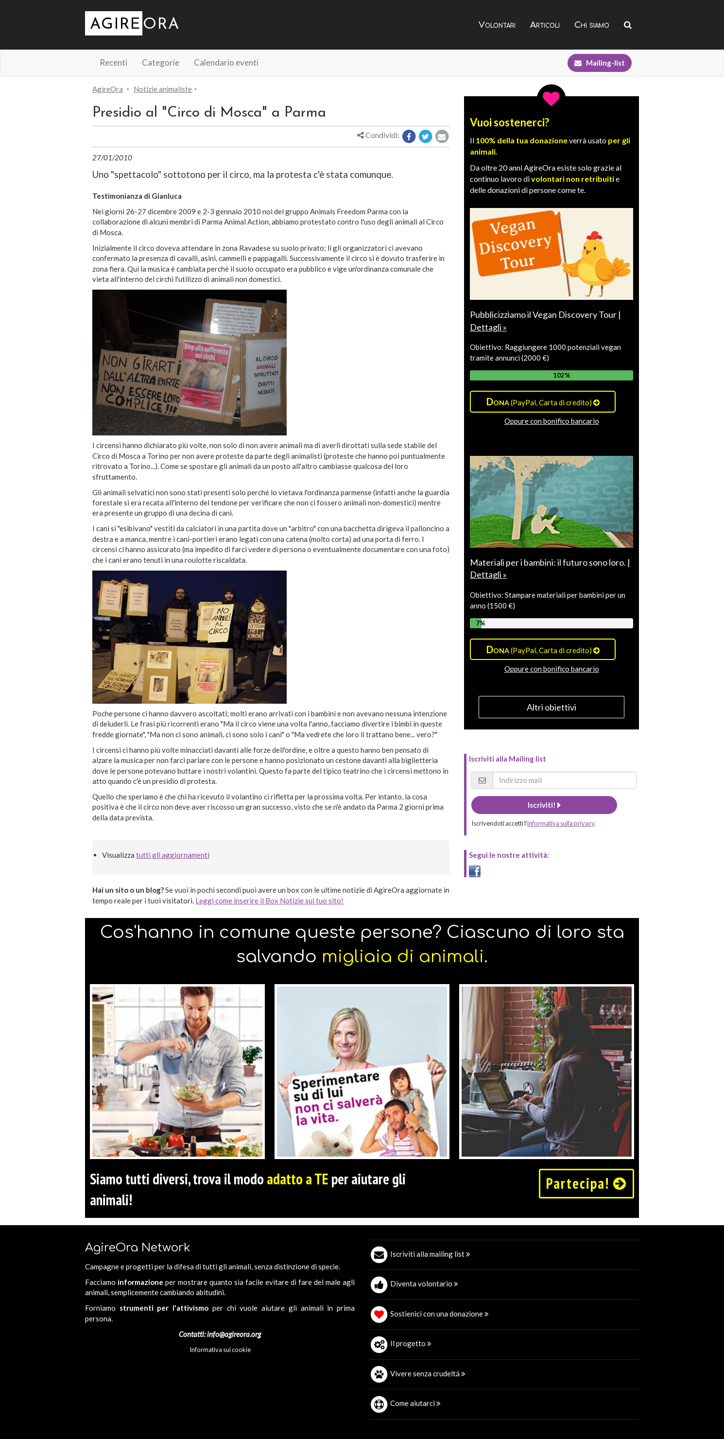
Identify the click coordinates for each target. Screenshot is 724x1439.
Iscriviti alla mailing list (430, 1253)
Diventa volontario (424, 1283)
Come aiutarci (415, 1403)
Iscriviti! (544, 804)
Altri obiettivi (551, 707)
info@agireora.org (234, 1334)
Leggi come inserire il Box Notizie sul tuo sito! (269, 900)
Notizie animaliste (163, 89)
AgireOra (107, 89)
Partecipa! (586, 1183)
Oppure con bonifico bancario (551, 420)
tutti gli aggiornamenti (172, 854)
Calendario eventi (226, 62)
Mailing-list (599, 62)
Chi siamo (591, 25)
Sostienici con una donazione (439, 1313)
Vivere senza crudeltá (427, 1373)
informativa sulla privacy (560, 823)
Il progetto (410, 1343)
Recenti (113, 62)
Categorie (160, 62)
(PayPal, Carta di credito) (543, 401)
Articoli (545, 25)
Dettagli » (488, 327)
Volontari (497, 25)
